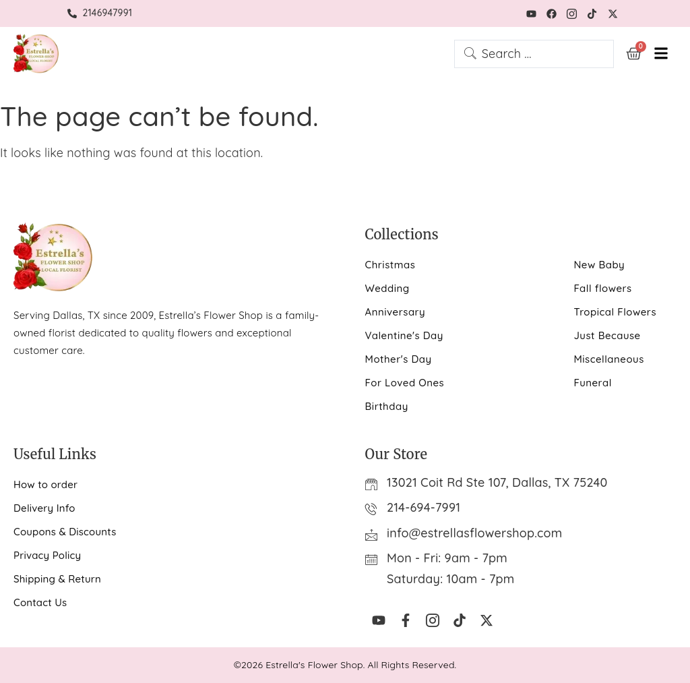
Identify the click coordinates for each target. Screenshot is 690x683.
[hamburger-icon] (661, 53)
